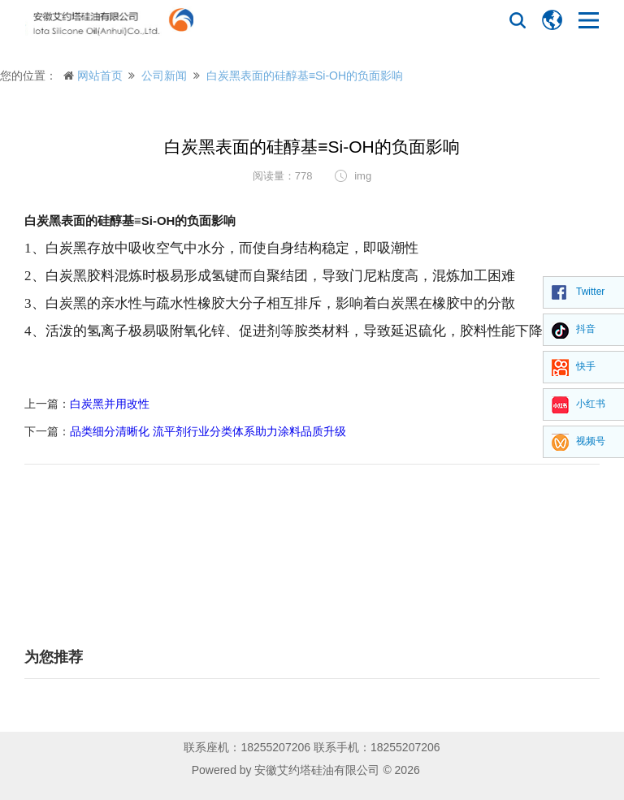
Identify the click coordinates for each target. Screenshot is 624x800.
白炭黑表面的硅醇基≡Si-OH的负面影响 (304, 75)
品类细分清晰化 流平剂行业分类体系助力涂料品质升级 (208, 431)
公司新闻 (164, 75)
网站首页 (100, 75)
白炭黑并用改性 (110, 403)
